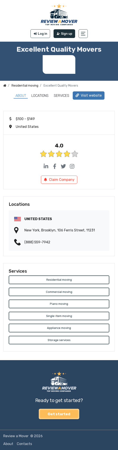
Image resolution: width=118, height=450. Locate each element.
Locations (40, 96)
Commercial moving (59, 291)
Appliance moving (59, 328)
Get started (59, 414)
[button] (83, 33)
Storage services (59, 340)
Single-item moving (59, 316)
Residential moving (59, 279)
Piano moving (59, 303)
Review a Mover (16, 436)
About (20, 96)
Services (61, 96)
